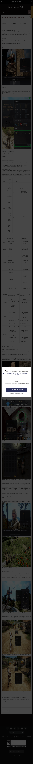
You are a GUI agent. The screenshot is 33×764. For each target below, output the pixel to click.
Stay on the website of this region (16, 393)
